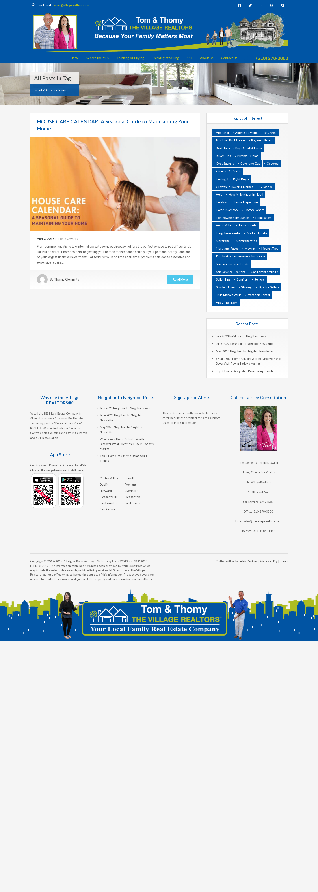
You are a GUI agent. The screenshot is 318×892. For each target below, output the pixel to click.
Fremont (130, 484)
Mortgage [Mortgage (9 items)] (223, 241)
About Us (207, 58)
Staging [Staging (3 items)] (246, 287)
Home (74, 58)
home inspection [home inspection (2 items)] (246, 202)
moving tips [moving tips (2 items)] (269, 248)
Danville (130, 478)
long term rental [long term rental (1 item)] (228, 233)
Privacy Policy (268, 561)
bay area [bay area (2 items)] (270, 132)
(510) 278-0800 (272, 58)
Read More (180, 279)
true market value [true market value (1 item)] (229, 295)
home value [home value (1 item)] (224, 225)
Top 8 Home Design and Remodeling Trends (244, 371)
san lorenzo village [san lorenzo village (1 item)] (264, 271)
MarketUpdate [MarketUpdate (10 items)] (257, 233)
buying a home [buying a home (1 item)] (247, 156)
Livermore (131, 490)
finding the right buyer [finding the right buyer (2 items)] (232, 179)
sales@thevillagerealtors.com (262, 521)
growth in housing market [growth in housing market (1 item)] (234, 187)
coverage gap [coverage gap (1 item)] (250, 163)
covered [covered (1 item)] (273, 163)
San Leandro (108, 503)
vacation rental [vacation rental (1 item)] (259, 295)
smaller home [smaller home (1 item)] (225, 287)
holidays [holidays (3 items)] (222, 202)
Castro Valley (109, 478)
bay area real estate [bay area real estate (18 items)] (230, 140)
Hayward (106, 490)
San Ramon (107, 509)
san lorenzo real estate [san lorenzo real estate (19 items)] (232, 264)
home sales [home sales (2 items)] (263, 217)
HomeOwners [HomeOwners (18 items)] (254, 210)
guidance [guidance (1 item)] (266, 187)
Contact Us (229, 58)
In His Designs (248, 561)
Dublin (104, 484)
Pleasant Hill (108, 497)
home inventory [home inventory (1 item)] (227, 210)
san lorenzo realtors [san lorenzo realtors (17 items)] (230, 271)
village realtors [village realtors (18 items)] (227, 302)
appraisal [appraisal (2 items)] (222, 132)
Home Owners (68, 238)
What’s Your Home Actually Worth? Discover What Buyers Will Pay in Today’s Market (127, 444)
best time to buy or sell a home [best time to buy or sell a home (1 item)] (239, 148)
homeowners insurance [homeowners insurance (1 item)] (232, 217)
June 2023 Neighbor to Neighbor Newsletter (245, 343)
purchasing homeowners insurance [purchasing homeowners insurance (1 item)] (240, 256)
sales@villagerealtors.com (71, 5)
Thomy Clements (66, 279)
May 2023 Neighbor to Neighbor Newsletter (244, 351)
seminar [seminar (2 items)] (242, 279)
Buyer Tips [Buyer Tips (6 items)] (223, 156)
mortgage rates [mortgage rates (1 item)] (227, 248)
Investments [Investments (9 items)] (248, 225)
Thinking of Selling (165, 58)
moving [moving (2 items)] (250, 248)
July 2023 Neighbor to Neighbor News (241, 336)
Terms (284, 561)
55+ (190, 58)
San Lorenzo (133, 503)
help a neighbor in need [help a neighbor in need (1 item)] (246, 194)
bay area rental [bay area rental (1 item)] (262, 140)
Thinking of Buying (130, 58)
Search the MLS (97, 58)
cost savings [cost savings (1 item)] (225, 163)
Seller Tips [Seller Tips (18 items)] (223, 279)
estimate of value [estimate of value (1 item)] (228, 171)
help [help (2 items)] (219, 194)
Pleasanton (132, 497)
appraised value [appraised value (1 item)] (246, 132)
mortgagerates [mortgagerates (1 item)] (246, 241)
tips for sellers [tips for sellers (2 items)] (268, 287)
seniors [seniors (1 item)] (259, 279)
